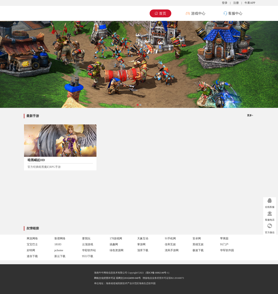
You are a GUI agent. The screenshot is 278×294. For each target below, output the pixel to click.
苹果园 (224, 238)
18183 (57, 244)
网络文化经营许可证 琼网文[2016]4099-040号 (117, 278)
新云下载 (59, 256)
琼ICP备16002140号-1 (157, 272)
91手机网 (170, 238)
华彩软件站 (89, 250)
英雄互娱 (198, 244)
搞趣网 (114, 244)
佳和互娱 (170, 244)
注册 (236, 2)
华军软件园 (227, 250)
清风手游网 (172, 250)
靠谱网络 (59, 238)
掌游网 (141, 244)
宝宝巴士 (32, 244)
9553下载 (87, 256)
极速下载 (198, 250)
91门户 (224, 244)
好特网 (31, 250)
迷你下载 (32, 256)
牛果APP (250, 2)
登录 (224, 2)
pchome (58, 250)
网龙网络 (32, 238)
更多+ (250, 115)
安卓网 (197, 238)
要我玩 (86, 238)
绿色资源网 (116, 250)
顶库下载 (142, 250)
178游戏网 (116, 238)
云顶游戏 (87, 244)
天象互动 (142, 238)
